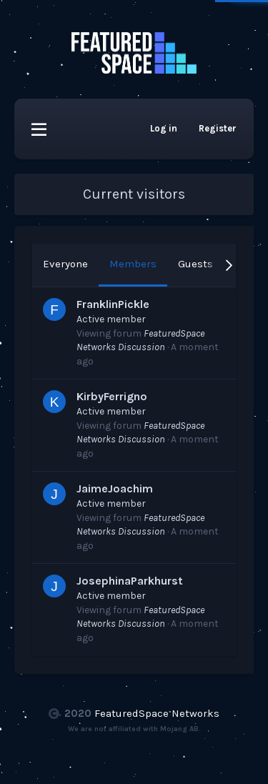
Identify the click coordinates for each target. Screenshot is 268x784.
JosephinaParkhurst (129, 580)
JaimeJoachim (114, 488)
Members (133, 263)
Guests (195, 263)
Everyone (65, 263)
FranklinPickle (112, 304)
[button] (39, 129)
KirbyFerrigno (111, 396)
